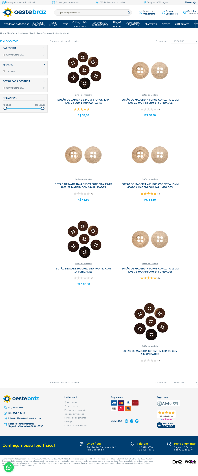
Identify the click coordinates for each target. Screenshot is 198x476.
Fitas (67, 24)
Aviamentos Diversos (133, 24)
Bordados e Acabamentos (101, 24)
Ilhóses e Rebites (118, 24)
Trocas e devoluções (74, 330)
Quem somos (70, 319)
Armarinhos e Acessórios (82, 24)
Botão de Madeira (74, 95)
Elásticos (150, 24)
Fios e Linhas (56, 24)
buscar (129, 12)
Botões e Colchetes (41, 24)
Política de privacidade (75, 326)
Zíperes (165, 24)
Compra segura (71, 322)
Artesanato (180, 24)
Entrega (68, 338)
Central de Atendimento (75, 342)
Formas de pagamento (75, 334)
